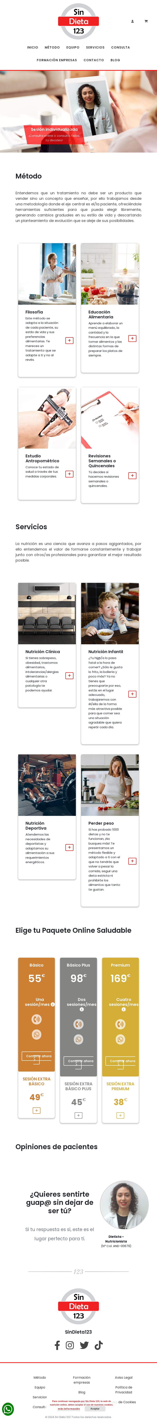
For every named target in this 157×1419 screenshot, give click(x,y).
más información (69, 1408)
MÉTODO (52, 47)
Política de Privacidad (123, 1390)
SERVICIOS (95, 47)
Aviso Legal (123, 1377)
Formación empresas (81, 1380)
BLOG (115, 60)
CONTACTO (94, 60)
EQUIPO (73, 47)
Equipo (40, 1387)
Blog (81, 1392)
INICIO (32, 47)
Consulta (40, 1407)
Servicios (40, 1397)
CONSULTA (120, 47)
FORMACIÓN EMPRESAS (57, 60)
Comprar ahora (39, 1057)
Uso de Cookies (124, 1402)
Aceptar (95, 1408)
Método (40, 1377)
